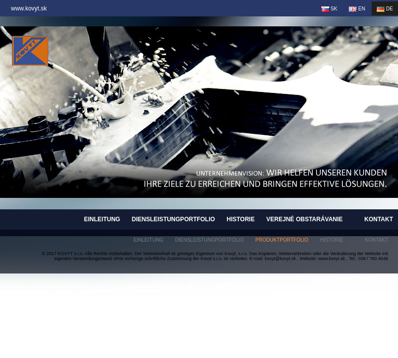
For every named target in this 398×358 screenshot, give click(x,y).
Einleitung (102, 219)
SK (329, 9)
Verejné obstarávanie (304, 219)
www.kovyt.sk (29, 8)
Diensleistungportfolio (173, 219)
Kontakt (378, 219)
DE (385, 9)
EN (357, 9)
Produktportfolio (281, 240)
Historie (240, 219)
